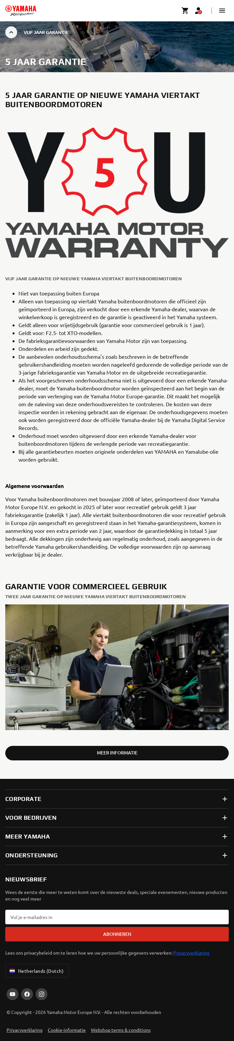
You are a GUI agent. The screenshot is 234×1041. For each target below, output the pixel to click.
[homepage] (20, 10)
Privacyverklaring (191, 953)
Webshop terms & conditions (121, 1030)
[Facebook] (27, 994)
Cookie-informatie (67, 1030)
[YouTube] (12, 994)
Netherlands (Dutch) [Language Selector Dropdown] (36, 971)
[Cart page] (185, 11)
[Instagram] (41, 994)
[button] (222, 10)
